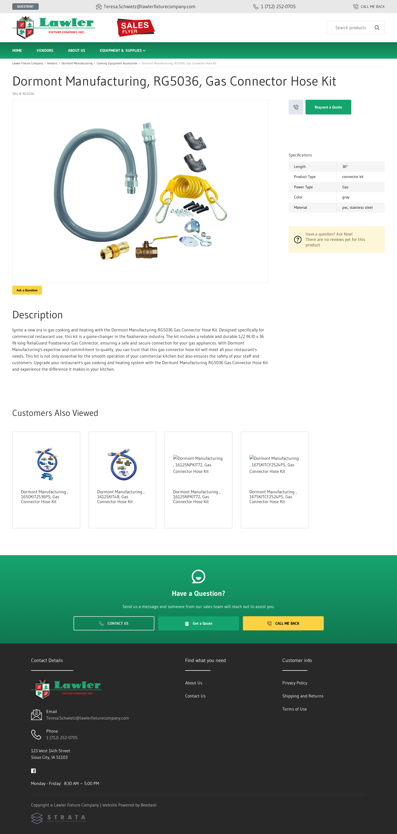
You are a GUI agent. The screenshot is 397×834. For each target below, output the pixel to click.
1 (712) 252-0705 (62, 737)
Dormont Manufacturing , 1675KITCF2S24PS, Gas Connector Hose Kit (273, 496)
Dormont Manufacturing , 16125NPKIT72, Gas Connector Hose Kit (197, 496)
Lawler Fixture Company (27, 63)
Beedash (149, 805)
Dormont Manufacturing (77, 63)
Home (17, 50)
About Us (76, 50)
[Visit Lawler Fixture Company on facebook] (33, 770)
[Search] (356, 27)
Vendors (45, 50)
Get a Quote (198, 623)
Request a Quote (328, 107)
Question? (25, 6)
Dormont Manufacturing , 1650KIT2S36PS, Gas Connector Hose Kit (44, 496)
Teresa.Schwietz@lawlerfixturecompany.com (87, 718)
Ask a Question (27, 290)
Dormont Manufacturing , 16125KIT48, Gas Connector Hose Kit (121, 496)
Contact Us (114, 623)
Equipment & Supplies (123, 50)
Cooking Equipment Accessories (117, 63)
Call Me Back (283, 623)
